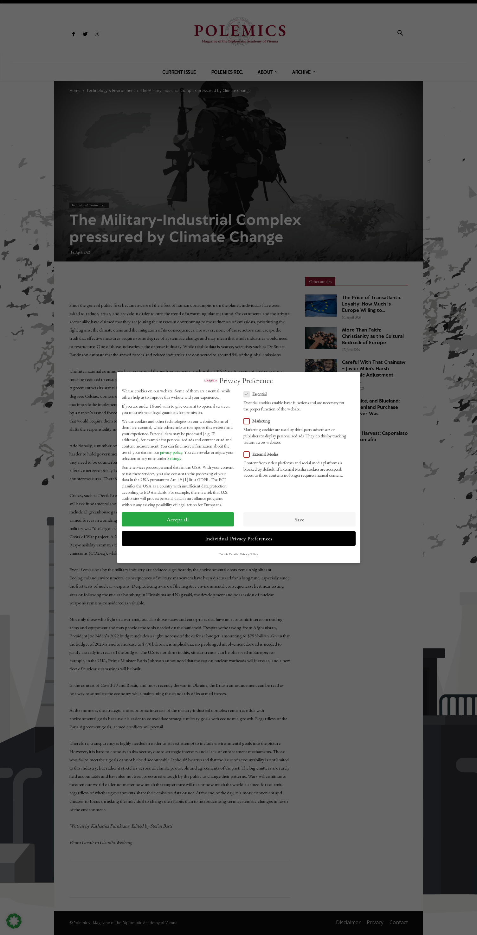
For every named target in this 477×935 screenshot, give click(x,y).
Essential (257, 394)
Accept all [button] (178, 519)
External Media (262, 454)
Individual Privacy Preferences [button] (238, 538)
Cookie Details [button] (228, 554)
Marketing (258, 421)
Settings (174, 458)
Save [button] (299, 519)
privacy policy (171, 452)
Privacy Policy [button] (249, 554)
